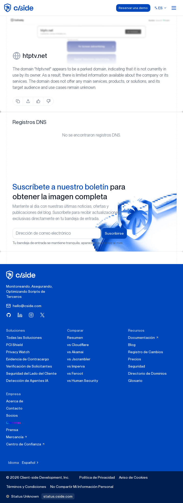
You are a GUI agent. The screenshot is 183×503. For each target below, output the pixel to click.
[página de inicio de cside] (21, 275)
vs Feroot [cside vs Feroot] (75, 373)
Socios (12, 415)
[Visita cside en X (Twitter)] (42, 315)
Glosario (135, 381)
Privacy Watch (18, 352)
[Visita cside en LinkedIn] (19, 315)
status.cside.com (57, 496)
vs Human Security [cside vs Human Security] (82, 381)
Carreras (13, 423)
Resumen (75, 338)
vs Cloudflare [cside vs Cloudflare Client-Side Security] (78, 345)
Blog (132, 345)
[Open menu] (174, 8)
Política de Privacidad (97, 477)
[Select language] (160, 8)
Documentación (143, 338)
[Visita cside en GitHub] (8, 315)
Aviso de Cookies (133, 477)
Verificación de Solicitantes (29, 366)
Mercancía (16, 437)
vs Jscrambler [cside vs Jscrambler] (78, 359)
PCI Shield (14, 345)
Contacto (14, 408)
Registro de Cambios (145, 352)
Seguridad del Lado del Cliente (31, 373)
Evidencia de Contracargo (27, 359)
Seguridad (136, 366)
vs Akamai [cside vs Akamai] (75, 352)
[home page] (19, 8)
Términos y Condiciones (26, 487)
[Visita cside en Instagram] (31, 315)
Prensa (12, 430)
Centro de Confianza (25, 444)
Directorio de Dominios (147, 373)
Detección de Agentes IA (27, 381)
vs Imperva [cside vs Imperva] (76, 366)
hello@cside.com (23, 305)
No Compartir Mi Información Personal (81, 487)
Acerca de (14, 401)
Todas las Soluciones (24, 338)
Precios (134, 359)
